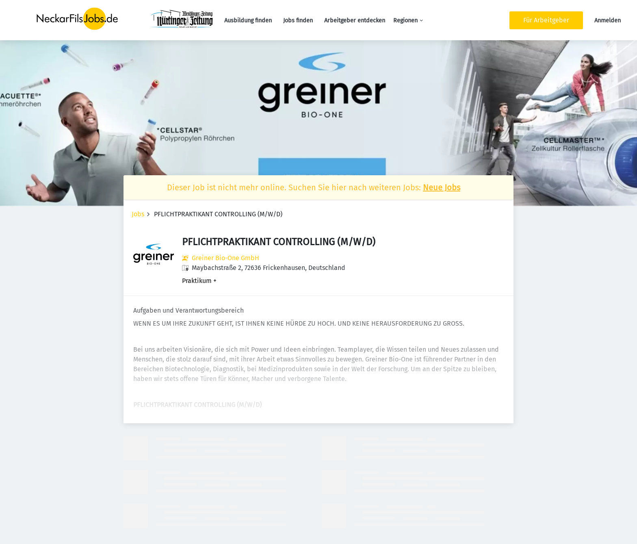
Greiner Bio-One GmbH (225, 258)
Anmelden (607, 20)
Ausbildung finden (248, 20)
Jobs (138, 214)
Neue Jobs (441, 187)
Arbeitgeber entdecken (354, 20)
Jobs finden (298, 20)
